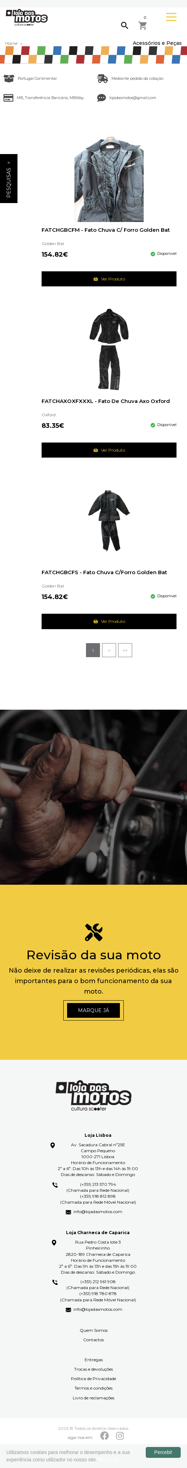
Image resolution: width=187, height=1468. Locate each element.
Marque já (93, 1010)
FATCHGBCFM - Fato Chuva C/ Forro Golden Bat (106, 230)
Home (11, 43)
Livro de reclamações (93, 1397)
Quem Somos (94, 1330)
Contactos (93, 1339)
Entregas (94, 1359)
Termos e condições (93, 1388)
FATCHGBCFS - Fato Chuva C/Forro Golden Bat (104, 573)
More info (109, 1459)
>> (125, 650)
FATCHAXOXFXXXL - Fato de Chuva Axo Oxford (106, 401)
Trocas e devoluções (93, 1369)
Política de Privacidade (93, 1378)
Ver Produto (109, 278)
